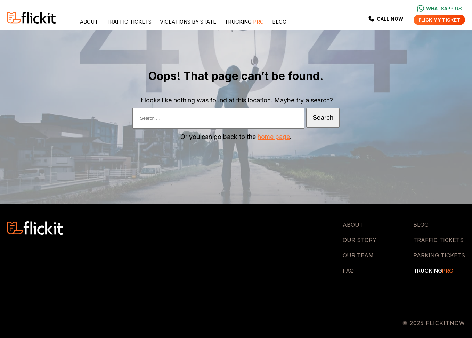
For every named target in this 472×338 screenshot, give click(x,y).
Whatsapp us (439, 8)
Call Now (385, 18)
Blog (279, 21)
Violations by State (188, 21)
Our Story (359, 240)
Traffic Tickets (129, 21)
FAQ (348, 270)
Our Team (358, 255)
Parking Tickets (439, 255)
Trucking (244, 21)
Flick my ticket (439, 20)
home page (274, 136)
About (89, 21)
